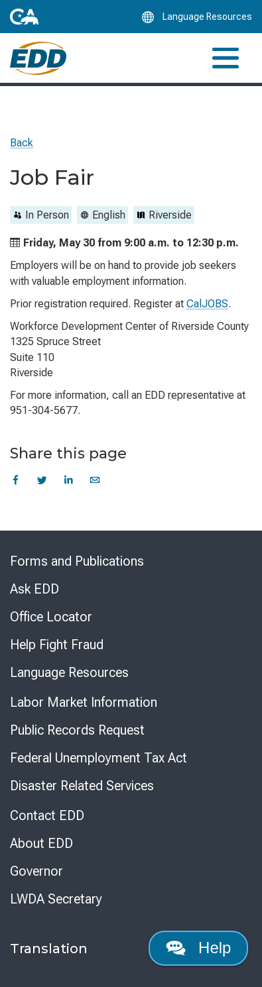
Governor (36, 871)
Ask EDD (34, 589)
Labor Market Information (83, 702)
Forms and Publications (77, 561)
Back (21, 142)
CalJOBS (207, 303)
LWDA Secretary (56, 899)
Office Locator (51, 617)
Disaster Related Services (82, 786)
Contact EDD (47, 815)
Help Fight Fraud (56, 644)
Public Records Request (77, 730)
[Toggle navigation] (225, 58)
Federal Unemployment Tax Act (98, 758)
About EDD (41, 843)
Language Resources (69, 672)
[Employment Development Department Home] (38, 58)
